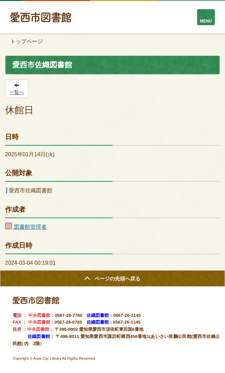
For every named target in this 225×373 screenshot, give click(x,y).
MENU (206, 21)
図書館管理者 (26, 227)
